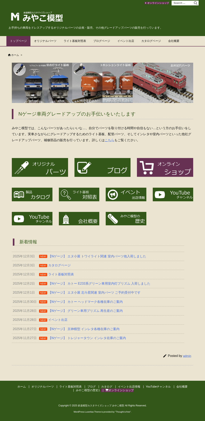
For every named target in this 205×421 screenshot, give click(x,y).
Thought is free (123, 412)
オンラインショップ (158, 3)
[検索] (196, 3)
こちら (109, 140)
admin (187, 356)
